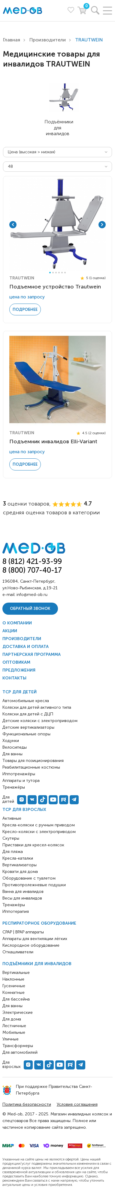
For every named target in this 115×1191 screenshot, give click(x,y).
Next (102, 224)
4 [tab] (59, 272)
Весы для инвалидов (22, 898)
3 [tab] (56, 272)
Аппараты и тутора (21, 780)
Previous (13, 224)
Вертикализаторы (19, 864)
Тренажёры (13, 904)
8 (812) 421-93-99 (32, 561)
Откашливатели (17, 952)
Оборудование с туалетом (29, 878)
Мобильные (13, 1032)
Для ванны (12, 1005)
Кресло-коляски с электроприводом (39, 831)
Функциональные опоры (26, 734)
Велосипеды (14, 747)
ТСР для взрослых (24, 809)
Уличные (10, 1039)
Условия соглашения (77, 1104)
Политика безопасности (26, 1104)
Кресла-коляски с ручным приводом (38, 825)
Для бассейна (16, 999)
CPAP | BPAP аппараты (23, 932)
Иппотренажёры (18, 773)
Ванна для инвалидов (23, 891)
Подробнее (25, 309)
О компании (17, 623)
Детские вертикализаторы (28, 727)
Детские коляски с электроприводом (39, 720)
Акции (9, 630)
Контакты (14, 678)
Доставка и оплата (25, 646)
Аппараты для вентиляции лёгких (34, 938)
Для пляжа (12, 851)
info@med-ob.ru (32, 594)
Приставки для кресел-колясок (33, 845)
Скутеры (10, 838)
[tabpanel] (57, 224)
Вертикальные (16, 972)
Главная (11, 40)
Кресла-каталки (17, 858)
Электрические (17, 1012)
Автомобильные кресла (25, 700)
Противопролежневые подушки (34, 884)
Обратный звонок (30, 608)
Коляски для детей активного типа (36, 707)
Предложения (18, 670)
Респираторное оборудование (39, 923)
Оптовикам (16, 662)
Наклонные (13, 979)
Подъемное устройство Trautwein (55, 286)
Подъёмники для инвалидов (36, 963)
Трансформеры (17, 1045)
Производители (47, 40)
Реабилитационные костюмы (31, 767)
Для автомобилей (20, 1052)
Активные (11, 818)
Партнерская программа (31, 654)
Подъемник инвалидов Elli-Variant (53, 441)
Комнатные (13, 992)
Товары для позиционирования (33, 760)
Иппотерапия (15, 911)
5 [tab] (62, 272)
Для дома (11, 1019)
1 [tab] (50, 272)
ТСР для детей (19, 692)
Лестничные (14, 1025)
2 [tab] (53, 272)
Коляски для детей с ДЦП (27, 714)
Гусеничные (13, 985)
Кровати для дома (20, 871)
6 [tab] (65, 272)
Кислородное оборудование (30, 945)
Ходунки (10, 740)
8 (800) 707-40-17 (32, 570)
